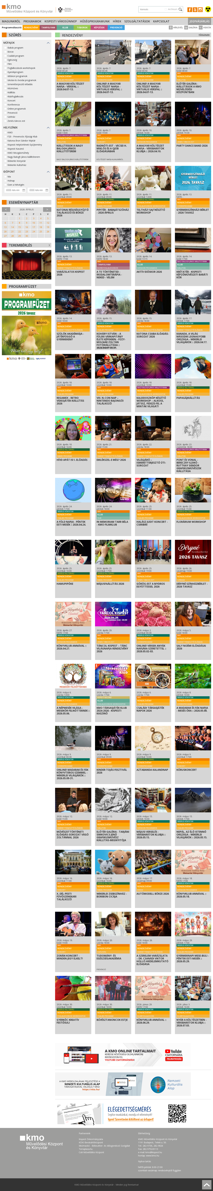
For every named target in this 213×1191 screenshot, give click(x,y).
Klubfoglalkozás (15, 96)
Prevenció (116, 27)
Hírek (117, 21)
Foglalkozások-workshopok (21, 67)
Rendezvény (31, 27)
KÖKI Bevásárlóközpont (91, 1142)
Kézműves (12, 88)
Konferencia (13, 104)
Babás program (15, 47)
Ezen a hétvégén (15, 184)
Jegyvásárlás (200, 21)
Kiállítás (11, 92)
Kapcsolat (161, 21)
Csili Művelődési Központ (91, 1152)
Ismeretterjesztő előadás (20, 84)
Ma (9, 176)
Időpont (9, 171)
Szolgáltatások (137, 21)
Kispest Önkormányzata (91, 1139)
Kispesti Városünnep (60, 21)
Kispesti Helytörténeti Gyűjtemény (24, 144)
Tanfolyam (48, 27)
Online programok (16, 108)
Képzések (99, 27)
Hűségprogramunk (95, 21)
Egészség (12, 59)
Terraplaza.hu (86, 1149)
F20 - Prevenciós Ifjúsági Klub (22, 136)
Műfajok (9, 42)
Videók (205, 27)
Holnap (11, 180)
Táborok (82, 27)
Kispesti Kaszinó (15, 148)
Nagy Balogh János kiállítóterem (23, 156)
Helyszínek (10, 127)
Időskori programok (17, 76)
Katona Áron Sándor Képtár (21, 140)
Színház (11, 116)
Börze (10, 51)
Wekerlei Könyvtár (16, 160)
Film (9, 63)
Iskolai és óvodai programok (21, 80)
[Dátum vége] (38, 190)
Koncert (11, 100)
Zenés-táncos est (16, 120)
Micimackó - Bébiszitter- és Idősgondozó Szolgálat (104, 1145)
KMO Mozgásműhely (18, 152)
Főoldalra (204, 34)
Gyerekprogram (15, 72)
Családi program (15, 55)
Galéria (190, 27)
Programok (32, 21)
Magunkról (11, 21)
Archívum (172, 9)
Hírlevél (176, 27)
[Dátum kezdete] (15, 190)
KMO (10, 132)
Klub (65, 27)
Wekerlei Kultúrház (16, 165)
